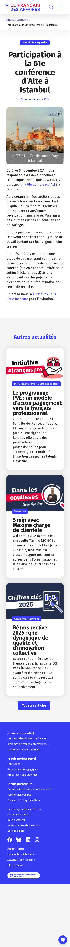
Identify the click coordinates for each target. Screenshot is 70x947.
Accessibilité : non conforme (21, 860)
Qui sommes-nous (17, 814)
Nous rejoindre (16, 830)
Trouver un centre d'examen (23, 749)
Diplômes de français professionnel (28, 744)
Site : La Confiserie (16, 865)
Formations (13, 764)
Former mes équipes (19, 794)
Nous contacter (16, 820)
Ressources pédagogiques (22, 769)
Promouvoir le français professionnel (29, 789)
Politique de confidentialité (20, 854)
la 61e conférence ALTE (40, 185)
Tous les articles (34, 705)
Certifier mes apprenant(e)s (23, 800)
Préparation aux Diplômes (22, 774)
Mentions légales (15, 849)
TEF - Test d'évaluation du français (27, 738)
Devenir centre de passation (23, 825)
